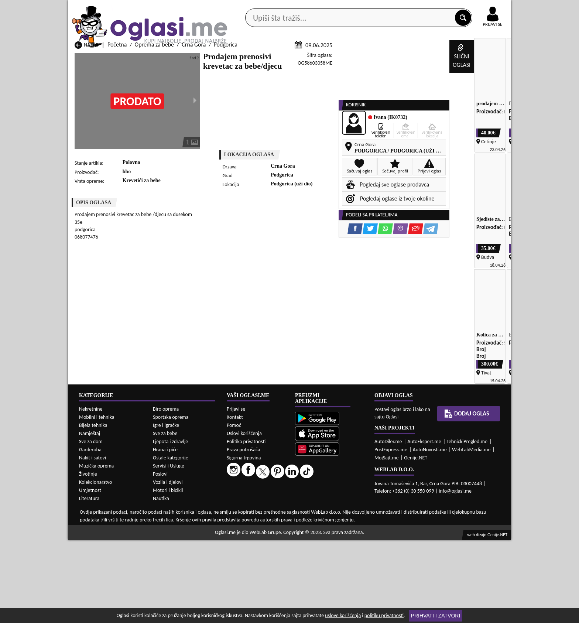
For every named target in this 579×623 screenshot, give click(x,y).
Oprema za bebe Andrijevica (108, 601)
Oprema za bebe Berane (263, 601)
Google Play (248, 6)
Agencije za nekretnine (306, 58)
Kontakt (425, 6)
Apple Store (295, 6)
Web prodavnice (178, 58)
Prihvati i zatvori (435, 616)
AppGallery (342, 7)
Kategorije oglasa (116, 58)
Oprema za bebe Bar (178, 601)
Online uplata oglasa (477, 7)
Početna (117, 132)
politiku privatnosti (384, 615)
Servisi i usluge (374, 58)
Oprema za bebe (154, 132)
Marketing (385, 7)
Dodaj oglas (488, 58)
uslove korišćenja (343, 615)
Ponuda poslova (433, 58)
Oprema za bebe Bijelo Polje (347, 601)
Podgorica (225, 132)
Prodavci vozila (237, 58)
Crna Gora (194, 132)
